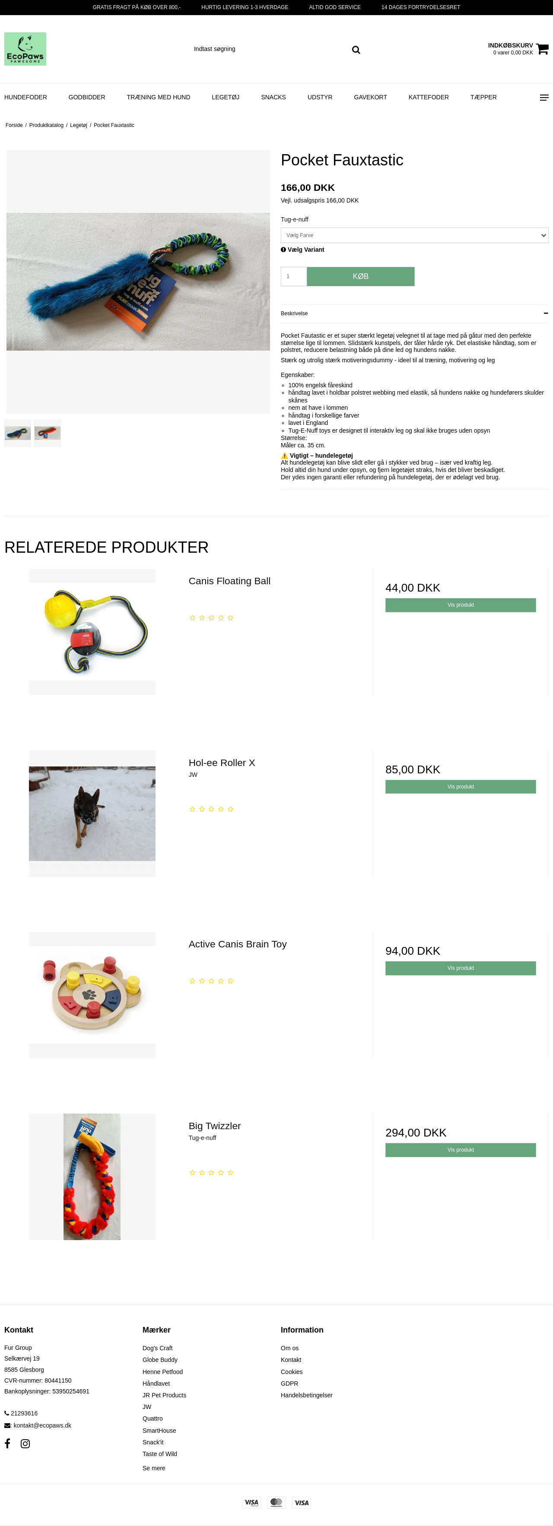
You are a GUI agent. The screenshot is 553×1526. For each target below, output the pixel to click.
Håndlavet (156, 1383)
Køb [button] (361, 276)
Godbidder (87, 97)
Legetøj (226, 97)
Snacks (273, 97)
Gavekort (371, 97)
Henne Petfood (163, 1371)
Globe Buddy (160, 1359)
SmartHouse (159, 1430)
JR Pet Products (164, 1395)
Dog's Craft (158, 1348)
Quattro (153, 1418)
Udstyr (320, 97)
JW (147, 1406)
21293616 (21, 1413)
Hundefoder (25, 97)
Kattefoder (429, 97)
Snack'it (153, 1442)
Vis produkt (461, 605)
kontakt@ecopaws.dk (42, 1425)
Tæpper (483, 97)
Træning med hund (159, 97)
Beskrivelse (294, 313)
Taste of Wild (160, 1453)
